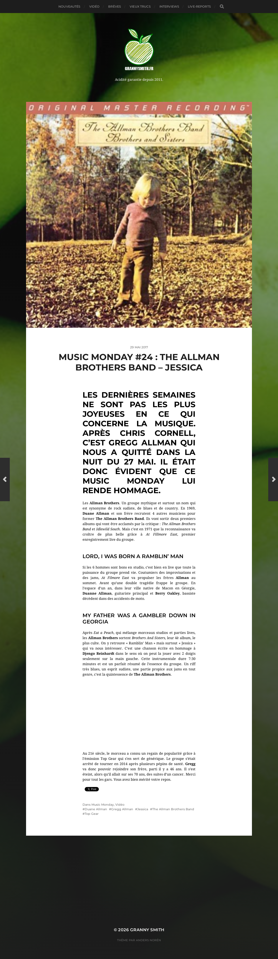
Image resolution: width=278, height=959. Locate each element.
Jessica (142, 809)
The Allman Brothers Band (173, 809)
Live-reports (199, 6)
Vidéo (94, 6)
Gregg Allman (122, 809)
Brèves (114, 6)
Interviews (169, 6)
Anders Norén (148, 940)
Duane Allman (96, 809)
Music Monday (102, 805)
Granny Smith (147, 929)
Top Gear (92, 814)
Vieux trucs (140, 6)
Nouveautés (69, 6)
